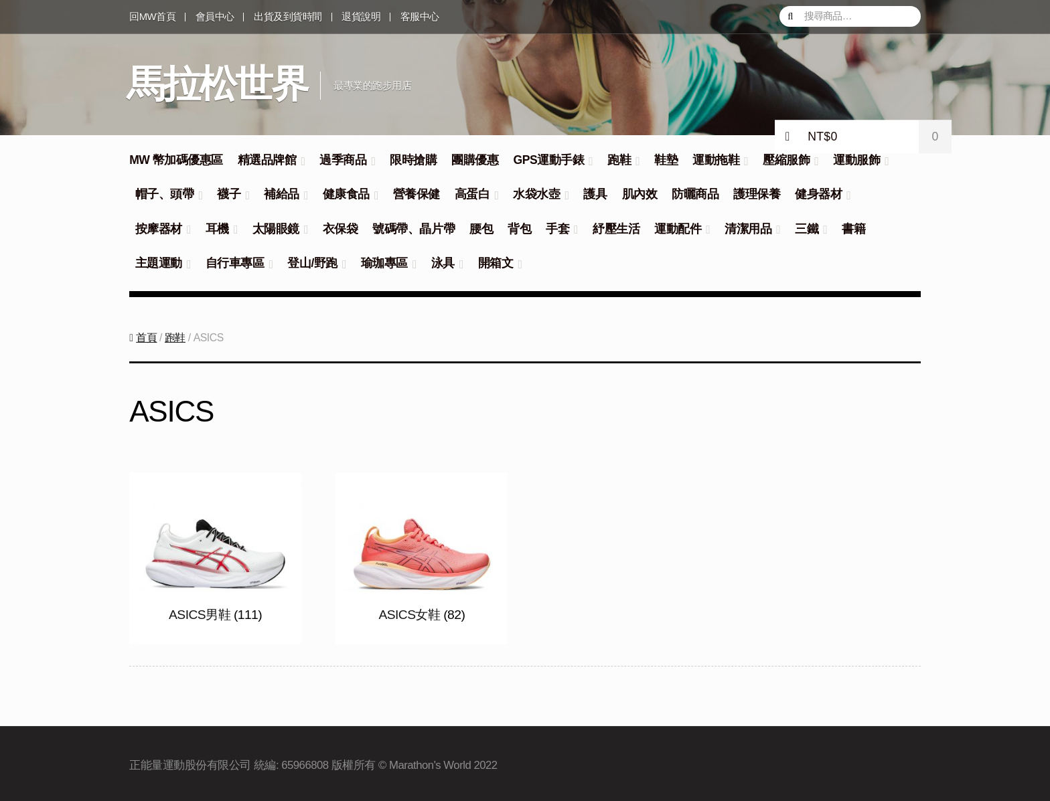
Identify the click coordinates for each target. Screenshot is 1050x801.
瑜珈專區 (384, 263)
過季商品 (342, 160)
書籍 (853, 229)
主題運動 (158, 263)
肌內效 (640, 194)
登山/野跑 (312, 263)
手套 (557, 229)
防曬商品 (695, 194)
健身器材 (818, 194)
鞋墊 (666, 160)
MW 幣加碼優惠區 (176, 160)
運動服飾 (856, 160)
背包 (519, 229)
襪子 (228, 194)
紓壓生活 (616, 229)
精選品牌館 (267, 160)
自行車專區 (235, 263)
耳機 (217, 229)
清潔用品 (748, 229)
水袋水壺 (536, 194)
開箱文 (496, 263)
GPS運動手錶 (548, 160)
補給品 (281, 194)
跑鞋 (619, 160)
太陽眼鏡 (275, 229)
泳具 (443, 263)
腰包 (481, 229)
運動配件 (677, 229)
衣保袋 (340, 229)
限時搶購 (413, 160)
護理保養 (756, 194)
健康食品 (346, 194)
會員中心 (215, 16)
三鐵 (806, 229)
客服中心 (419, 16)
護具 (595, 194)
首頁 (146, 335)
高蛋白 (472, 194)
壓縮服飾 (786, 160)
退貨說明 (361, 16)
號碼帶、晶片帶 (413, 229)
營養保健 (416, 194)
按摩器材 (158, 229)
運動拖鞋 (715, 160)
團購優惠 (474, 160)
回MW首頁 (152, 16)
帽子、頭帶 (164, 194)
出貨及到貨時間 (288, 16)
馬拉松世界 (217, 83)
